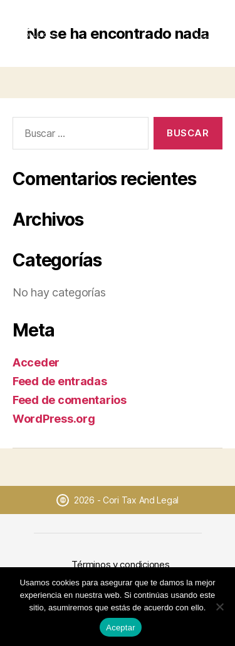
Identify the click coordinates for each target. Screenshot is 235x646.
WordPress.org (54, 418)
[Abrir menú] (208, 26)
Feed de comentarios (70, 399)
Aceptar (120, 627)
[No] (219, 606)
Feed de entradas (60, 381)
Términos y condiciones (120, 564)
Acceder (36, 362)
